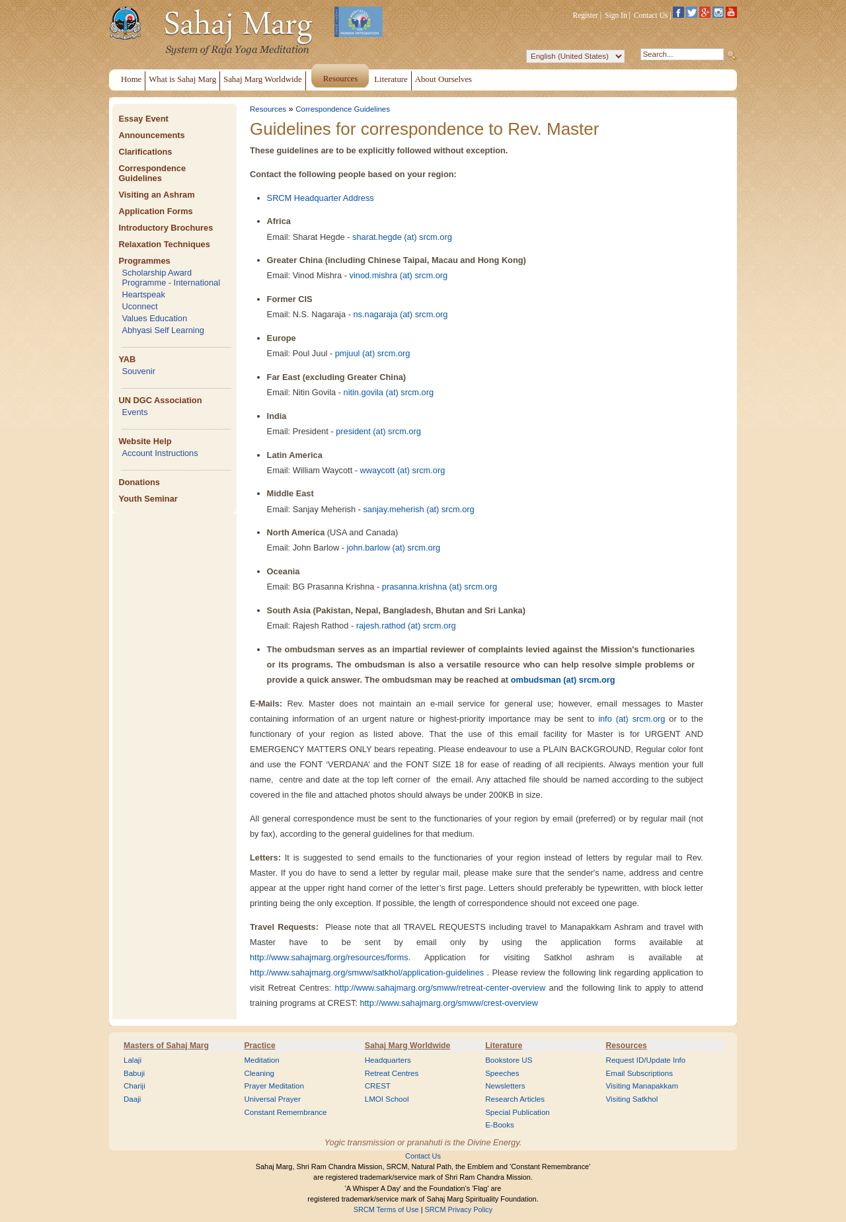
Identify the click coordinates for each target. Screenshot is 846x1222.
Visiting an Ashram (156, 195)
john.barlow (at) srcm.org (394, 548)
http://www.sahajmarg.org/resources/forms (329, 957)
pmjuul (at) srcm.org (372, 353)
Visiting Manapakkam (642, 1086)
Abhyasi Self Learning (163, 330)
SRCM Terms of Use (386, 1209)
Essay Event (143, 119)
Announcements (151, 135)
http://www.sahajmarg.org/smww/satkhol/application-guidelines (367, 972)
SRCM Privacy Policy (459, 1209)
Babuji (134, 1073)
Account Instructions (160, 453)
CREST (378, 1086)
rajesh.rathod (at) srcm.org (406, 625)
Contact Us (651, 15)
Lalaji (132, 1060)
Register (585, 15)
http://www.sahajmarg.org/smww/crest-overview (449, 1003)
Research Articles (515, 1099)
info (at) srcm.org (631, 719)
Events (134, 412)
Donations (139, 482)
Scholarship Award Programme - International (171, 277)
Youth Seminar (147, 499)
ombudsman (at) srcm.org (563, 680)
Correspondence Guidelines (152, 173)
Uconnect (139, 306)
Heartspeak (143, 294)
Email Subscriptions (639, 1073)
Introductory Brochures (165, 228)
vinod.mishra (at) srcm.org (399, 275)
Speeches (502, 1073)
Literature (503, 1045)
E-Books (499, 1125)
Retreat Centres (392, 1073)
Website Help (144, 441)
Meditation (261, 1060)
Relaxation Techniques (164, 244)
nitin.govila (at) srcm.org (389, 392)
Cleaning (259, 1073)
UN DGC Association (160, 400)
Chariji (134, 1086)
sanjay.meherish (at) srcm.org (418, 509)
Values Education (154, 318)
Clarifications (145, 152)
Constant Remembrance (285, 1112)
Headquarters (388, 1060)
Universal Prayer (272, 1099)
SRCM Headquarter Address (320, 198)
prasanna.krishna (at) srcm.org (439, 587)
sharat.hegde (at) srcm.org (402, 237)
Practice (259, 1045)
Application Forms (155, 211)
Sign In (616, 15)
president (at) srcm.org (378, 431)
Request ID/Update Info (646, 1060)
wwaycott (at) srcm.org (402, 470)
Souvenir (138, 371)
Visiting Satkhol (632, 1099)
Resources (268, 109)
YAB (126, 359)
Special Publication (517, 1112)
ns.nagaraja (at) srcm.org (400, 314)
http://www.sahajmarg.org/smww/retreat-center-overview (440, 988)
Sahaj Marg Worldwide (407, 1045)
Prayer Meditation (274, 1086)
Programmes (144, 261)
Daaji (132, 1099)
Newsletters (505, 1086)
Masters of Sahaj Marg (166, 1045)
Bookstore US (508, 1060)
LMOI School (387, 1099)
